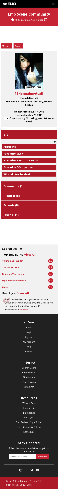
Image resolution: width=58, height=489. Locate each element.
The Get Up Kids (10, 267)
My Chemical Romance (14, 280)
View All (30, 254)
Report (18, 46)
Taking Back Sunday (12, 260)
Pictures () (12, 196)
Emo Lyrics (29, 417)
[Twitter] (32, 471)
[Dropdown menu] (53, 4)
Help (29, 346)
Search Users (29, 367)
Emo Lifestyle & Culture (29, 427)
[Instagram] (45, 19)
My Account (29, 341)
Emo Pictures (29, 372)
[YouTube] (37, 471)
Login (29, 332)
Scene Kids (29, 431)
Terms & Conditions (16, 481)
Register (29, 337)
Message (6, 46)
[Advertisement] (29, 35)
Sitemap (29, 351)
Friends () (11, 205)
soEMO (9, 4)
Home (29, 327)
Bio (6, 134)
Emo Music (29, 408)
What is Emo (29, 403)
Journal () (11, 215)
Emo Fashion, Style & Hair (29, 422)
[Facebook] (26, 471)
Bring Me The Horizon (13, 274)
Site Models (29, 377)
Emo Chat (29, 386)
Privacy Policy (36, 481)
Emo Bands (29, 412)
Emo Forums (29, 382)
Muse (5, 287)
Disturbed (24, 309)
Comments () (14, 186)
